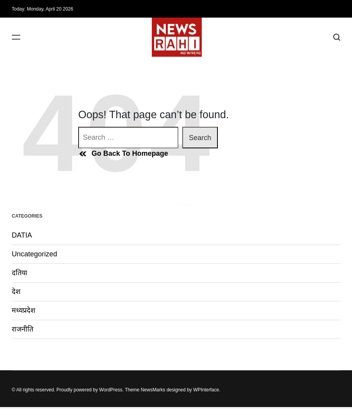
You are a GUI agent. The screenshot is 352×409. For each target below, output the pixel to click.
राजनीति (22, 329)
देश (16, 291)
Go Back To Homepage (123, 154)
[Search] (336, 37)
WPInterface (206, 390)
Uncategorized (34, 254)
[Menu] (16, 37)
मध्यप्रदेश (23, 310)
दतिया (19, 273)
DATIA (22, 235)
